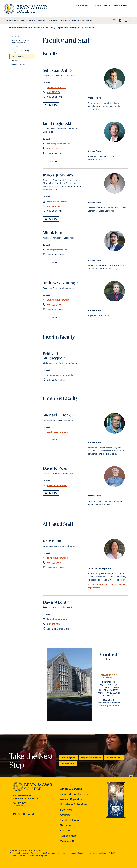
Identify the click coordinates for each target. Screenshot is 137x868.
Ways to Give (68, 764)
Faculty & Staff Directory (75, 794)
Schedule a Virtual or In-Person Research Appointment (106, 586)
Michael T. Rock (57, 415)
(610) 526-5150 (53, 92)
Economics (89, 27)
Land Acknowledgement (38, 855)
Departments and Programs (69, 27)
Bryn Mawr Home (82, 5)
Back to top (131, 776)
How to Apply (68, 757)
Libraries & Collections (73, 804)
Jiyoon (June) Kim (58, 175)
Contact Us (18, 805)
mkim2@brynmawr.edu (57, 249)
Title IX (112, 853)
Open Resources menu (126, 21)
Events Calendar (70, 820)
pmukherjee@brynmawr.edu (60, 375)
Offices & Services (71, 789)
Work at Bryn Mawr (71, 799)
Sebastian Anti (55, 70)
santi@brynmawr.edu (56, 87)
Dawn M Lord (54, 602)
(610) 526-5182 (53, 148)
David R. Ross (55, 468)
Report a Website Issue (97, 853)
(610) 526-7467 (54, 562)
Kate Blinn (52, 540)
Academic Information (14, 20)
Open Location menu (114, 21)
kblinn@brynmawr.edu (57, 557)
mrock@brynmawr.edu (57, 432)
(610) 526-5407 (54, 304)
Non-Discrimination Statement (54, 853)
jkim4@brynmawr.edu (57, 201)
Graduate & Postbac (100, 5)
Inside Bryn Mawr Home (19, 27)
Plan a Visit (66, 830)
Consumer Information (76, 853)
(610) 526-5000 (19, 803)
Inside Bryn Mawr (120, 5)
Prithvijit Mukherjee (52, 355)
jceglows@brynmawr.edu (58, 143)
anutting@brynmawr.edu (58, 299)
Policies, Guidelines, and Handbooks (75, 20)
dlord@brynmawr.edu (57, 619)
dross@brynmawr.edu (57, 485)
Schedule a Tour (114, 757)
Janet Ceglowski (57, 123)
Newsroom (66, 825)
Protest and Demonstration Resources (24, 853)
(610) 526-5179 (53, 206)
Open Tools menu (120, 21)
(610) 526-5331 (53, 624)
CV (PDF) (53, 105)
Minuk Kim (52, 232)
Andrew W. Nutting (59, 282)
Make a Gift (67, 841)
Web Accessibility (19, 855)
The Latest (52, 20)
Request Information (91, 757)
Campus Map (68, 836)
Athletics (65, 815)
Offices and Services (35, 20)
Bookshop (66, 810)
